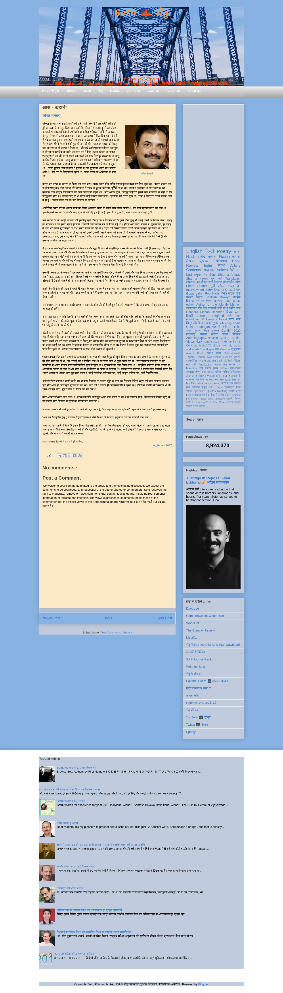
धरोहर (189, 297)
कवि (220, 278)
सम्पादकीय (228, 282)
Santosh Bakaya (218, 297)
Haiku (237, 327)
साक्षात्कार (191, 308)
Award (190, 353)
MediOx (191, 637)
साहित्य (226, 327)
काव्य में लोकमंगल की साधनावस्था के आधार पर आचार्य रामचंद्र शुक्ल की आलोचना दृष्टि (101, 844)
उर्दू (221, 338)
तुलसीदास (229, 387)
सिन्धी (210, 353)
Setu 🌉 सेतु (141, 13)
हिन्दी (209, 251)
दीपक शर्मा (207, 282)
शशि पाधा (223, 308)
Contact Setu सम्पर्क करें (201, 703)
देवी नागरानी (209, 308)
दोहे (201, 368)
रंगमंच (221, 394)
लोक (188, 375)
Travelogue (207, 349)
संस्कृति (202, 360)
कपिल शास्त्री (51, 115)
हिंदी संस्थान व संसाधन (198, 688)
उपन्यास (190, 379)
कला (224, 345)
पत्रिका (237, 398)
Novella (213, 338)
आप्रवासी (236, 375)
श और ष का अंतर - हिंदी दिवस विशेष (75, 866)
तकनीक (206, 394)
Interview (192, 289)
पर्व (239, 364)
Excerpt (219, 289)
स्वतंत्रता (213, 379)
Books (71, 90)
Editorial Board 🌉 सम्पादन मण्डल (207, 681)
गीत (200, 308)
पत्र (231, 319)
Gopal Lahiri (194, 293)
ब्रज (238, 391)
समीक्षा (236, 256)
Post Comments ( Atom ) (116, 632)
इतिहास (216, 345)
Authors (133, 90)
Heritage (225, 379)
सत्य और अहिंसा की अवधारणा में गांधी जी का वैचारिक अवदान (69, 789)
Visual (210, 375)
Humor (236, 379)
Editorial (220, 261)
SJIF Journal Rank (199, 659)
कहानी (212, 256)
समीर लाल (235, 308)
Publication (205, 364)
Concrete (191, 345)
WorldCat (192, 623)
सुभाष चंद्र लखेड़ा (222, 323)
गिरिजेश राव (227, 383)
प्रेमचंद (223, 341)
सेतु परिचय (192, 710)
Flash (227, 300)
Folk (188, 394)
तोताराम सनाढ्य (234, 402)
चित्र (189, 323)
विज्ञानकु (190, 334)
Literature (208, 372)
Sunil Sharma (219, 274)
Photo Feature (197, 286)
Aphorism (199, 391)
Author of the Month (212, 304)
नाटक (208, 368)
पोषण (225, 334)
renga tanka (212, 383)
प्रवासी (216, 327)
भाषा (238, 319)
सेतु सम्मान (229, 364)
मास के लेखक (192, 406)
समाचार (218, 300)
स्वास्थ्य (202, 375)
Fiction (224, 256)
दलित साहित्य (222, 372)
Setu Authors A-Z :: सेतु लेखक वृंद (76, 767)
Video (237, 357)
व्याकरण (196, 387)
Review (192, 265)
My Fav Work (194, 383)
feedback (220, 398)
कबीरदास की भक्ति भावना (70, 888)
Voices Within (229, 270)
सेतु (100, 90)
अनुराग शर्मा (201, 274)
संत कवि (191, 364)
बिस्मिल (237, 334)
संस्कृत (215, 330)
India (208, 265)
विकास (228, 394)
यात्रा (227, 338)
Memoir (235, 304)
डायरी (232, 391)
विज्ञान (199, 341)
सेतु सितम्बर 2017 (162, 445)
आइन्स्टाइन (212, 360)
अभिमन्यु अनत (223, 375)
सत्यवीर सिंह (234, 341)
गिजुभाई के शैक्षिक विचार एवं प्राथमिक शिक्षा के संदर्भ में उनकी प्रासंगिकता (94, 932)
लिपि (238, 387)
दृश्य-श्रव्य (235, 368)
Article (235, 265)
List (189, 274)
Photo (200, 353)
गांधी (217, 349)
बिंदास (199, 297)
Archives (194, 90)
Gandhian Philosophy (201, 319)
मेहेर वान (234, 316)
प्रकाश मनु (207, 278)
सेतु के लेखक (193, 673)
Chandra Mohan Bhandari (205, 312)
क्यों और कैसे (225, 360)
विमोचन (204, 379)
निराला (217, 364)
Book (236, 261)
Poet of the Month (216, 402)
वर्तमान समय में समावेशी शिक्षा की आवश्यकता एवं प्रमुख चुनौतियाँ (89, 910)
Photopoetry (198, 402)
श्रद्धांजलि (236, 349)
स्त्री (218, 353)
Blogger (203, 984)
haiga (219, 387)
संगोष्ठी (202, 406)
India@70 (205, 345)
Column (225, 349)
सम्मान (203, 334)
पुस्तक (204, 261)
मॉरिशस (237, 360)
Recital (196, 394)
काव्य (237, 252)
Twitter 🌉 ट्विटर (197, 724)
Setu (87, 90)
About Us (173, 90)
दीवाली (213, 394)
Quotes (211, 391)
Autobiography (196, 338)
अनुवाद (218, 282)
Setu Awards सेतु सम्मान (70, 801)
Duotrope (192, 608)
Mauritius (191, 368)
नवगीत (237, 383)
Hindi (190, 256)
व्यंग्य (238, 282)
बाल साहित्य (206, 289)
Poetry (224, 251)
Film (211, 387)
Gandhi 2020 (231, 330)
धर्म (197, 379)
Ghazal (230, 289)
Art (198, 282)
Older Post (164, 618)
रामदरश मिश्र (193, 372)
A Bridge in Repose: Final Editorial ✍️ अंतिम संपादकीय (208, 480)
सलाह (194, 375)
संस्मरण (200, 300)
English (194, 251)
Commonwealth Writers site (205, 616)
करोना (214, 334)
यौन (188, 387)
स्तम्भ (221, 265)
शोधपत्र (208, 270)
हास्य (215, 368)
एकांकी (229, 398)
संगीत (188, 402)
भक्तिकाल (236, 372)
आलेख (201, 256)
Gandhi (201, 357)
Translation (233, 278)
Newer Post (51, 618)
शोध (238, 289)
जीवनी (196, 323)
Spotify (191, 732)
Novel (223, 319)
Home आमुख (50, 90)
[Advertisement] (213, 172)
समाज (189, 391)
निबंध (209, 300)
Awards (153, 90)
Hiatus (115, 90)
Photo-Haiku (206, 398)
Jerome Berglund (210, 316)
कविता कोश (192, 695)
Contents (193, 270)
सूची (212, 286)
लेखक (190, 261)
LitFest (224, 368)
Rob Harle (212, 293)
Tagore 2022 (211, 341)
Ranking (222, 391)
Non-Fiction (214, 357)
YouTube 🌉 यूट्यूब (198, 717)
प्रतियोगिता (191, 360)
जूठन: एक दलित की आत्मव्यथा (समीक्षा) (74, 953)
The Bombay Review (200, 630)
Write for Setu (195, 666)
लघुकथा (190, 282)
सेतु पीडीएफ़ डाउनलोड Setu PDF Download (213, 645)
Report (227, 357)
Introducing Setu (67, 823)
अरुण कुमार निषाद (197, 330)
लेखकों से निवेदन (195, 652)
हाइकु (204, 387)
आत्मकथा (206, 323)
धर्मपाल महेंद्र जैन (229, 286)
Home (108, 618)
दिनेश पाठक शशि (231, 293)
